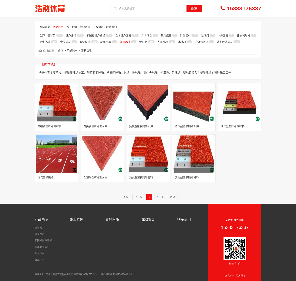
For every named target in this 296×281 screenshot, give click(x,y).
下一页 (160, 196)
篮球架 (55, 35)
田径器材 (189, 35)
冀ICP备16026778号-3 (85, 274)
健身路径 (75, 35)
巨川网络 (240, 275)
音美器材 (68, 41)
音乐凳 (146, 41)
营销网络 (85, 26)
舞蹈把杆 (169, 35)
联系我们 (111, 26)
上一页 (139, 196)
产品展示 (58, 26)
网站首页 (44, 26)
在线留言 (98, 26)
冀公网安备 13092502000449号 (117, 274)
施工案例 (71, 26)
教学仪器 (89, 41)
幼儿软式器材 (228, 41)
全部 (42, 35)
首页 (60, 50)
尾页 (172, 196)
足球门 (208, 35)
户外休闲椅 (204, 41)
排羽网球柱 (246, 35)
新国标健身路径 (100, 35)
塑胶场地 (128, 41)
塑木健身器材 (127, 35)
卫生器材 (48, 41)
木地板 (185, 41)
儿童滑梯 (166, 41)
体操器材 (226, 35)
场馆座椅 (108, 41)
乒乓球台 (149, 35)
